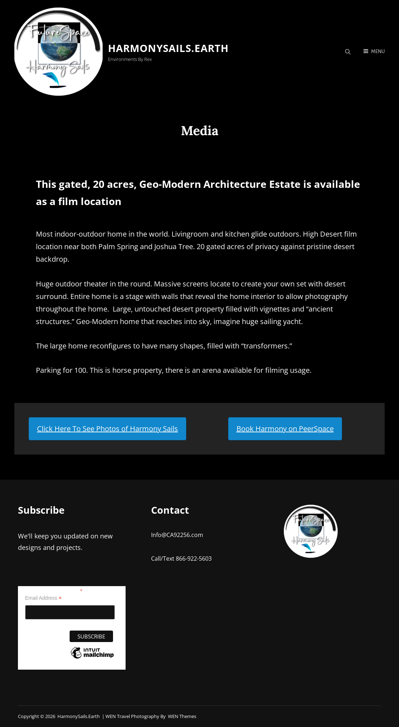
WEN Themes (182, 716)
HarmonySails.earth (168, 48)
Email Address (43, 598)
